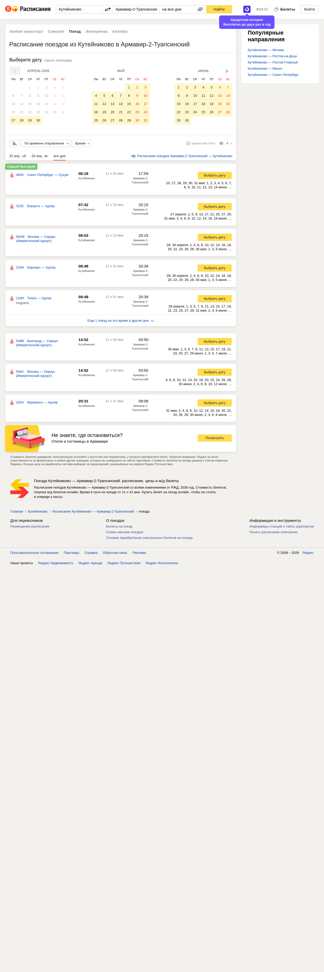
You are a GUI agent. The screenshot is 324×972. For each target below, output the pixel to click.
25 (54, 112)
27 (13, 120)
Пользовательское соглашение (34, 554)
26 (63, 112)
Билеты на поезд (119, 527)
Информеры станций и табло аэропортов (282, 527)
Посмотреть (214, 439)
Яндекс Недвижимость (55, 564)
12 (63, 96)
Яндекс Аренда (90, 564)
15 (30, 104)
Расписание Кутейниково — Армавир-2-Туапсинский (93, 512)
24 (46, 112)
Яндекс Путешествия (123, 564)
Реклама (139, 554)
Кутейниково (86, 179)
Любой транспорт (26, 31)
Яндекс (308, 554)
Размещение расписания (29, 527)
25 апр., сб (17, 157)
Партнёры (71, 554)
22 (30, 112)
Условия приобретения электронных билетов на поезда (149, 539)
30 (38, 120)
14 (21, 104)
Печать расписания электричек (274, 533)
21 (21, 112)
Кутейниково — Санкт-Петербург (273, 75)
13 (13, 104)
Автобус (120, 31)
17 (46, 104)
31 (145, 120)
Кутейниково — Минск (265, 68)
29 (30, 120)
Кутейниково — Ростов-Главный (273, 62)
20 (13, 112)
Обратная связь (115, 554)
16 (38, 104)
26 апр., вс (39, 157)
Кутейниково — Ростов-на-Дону (272, 56)
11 (54, 96)
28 (21, 120)
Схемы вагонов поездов (124, 533)
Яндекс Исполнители (162, 564)
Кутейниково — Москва (266, 50)
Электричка (96, 31)
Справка (91, 554)
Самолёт (56, 31)
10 (46, 96)
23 (38, 112)
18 (54, 104)
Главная (16, 512)
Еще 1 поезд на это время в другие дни (120, 321)
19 (63, 104)
